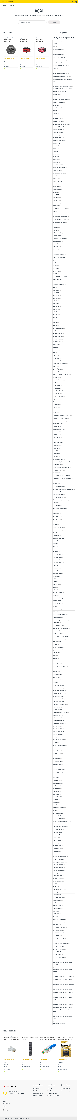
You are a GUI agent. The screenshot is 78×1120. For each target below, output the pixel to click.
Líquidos (55, 824)
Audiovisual (55, 682)
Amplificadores (56, 663)
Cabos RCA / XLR (56, 143)
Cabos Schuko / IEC (57, 189)
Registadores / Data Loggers (60, 508)
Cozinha (55, 524)
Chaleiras (55, 532)
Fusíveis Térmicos (57, 241)
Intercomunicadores (58, 816)
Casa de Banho (56, 519)
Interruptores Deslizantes (59, 257)
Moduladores (56, 914)
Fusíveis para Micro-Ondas (59, 238)
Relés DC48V (56, 314)
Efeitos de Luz (56, 788)
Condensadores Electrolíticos (60, 219)
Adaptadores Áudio (57, 688)
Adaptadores (56, 413)
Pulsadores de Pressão (58, 284)
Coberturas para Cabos (58, 897)
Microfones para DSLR (58, 701)
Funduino (55, 227)
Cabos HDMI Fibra (57, 118)
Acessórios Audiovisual (58, 685)
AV (53, 410)
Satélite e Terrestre (57, 903)
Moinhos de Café (57, 568)
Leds (54, 260)
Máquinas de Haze (57, 832)
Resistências (56, 331)
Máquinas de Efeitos (58, 818)
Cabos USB (55, 192)
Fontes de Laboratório (58, 494)
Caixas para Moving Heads (59, 737)
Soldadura (55, 612)
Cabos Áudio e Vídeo (57, 102)
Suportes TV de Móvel (58, 946)
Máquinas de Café (57, 557)
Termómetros (56, 513)
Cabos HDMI (55, 116)
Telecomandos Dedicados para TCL (61, 1007)
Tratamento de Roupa (58, 598)
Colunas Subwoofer (57, 767)
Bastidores (55, 52)
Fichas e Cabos (56, 407)
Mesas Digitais (56, 851)
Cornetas (55, 775)
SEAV (54, 46)
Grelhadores (56, 549)
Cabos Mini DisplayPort (58, 132)
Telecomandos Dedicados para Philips (62, 990)
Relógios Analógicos (57, 590)
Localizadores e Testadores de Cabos (62, 478)
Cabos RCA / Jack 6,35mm (59, 140)
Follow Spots (56, 802)
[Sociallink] (3, 1110)
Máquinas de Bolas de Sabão (60, 826)
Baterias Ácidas (57, 369)
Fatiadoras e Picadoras (58, 538)
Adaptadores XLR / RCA (58, 429)
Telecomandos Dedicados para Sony (62, 1004)
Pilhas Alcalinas (56, 385)
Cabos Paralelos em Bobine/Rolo (61, 97)
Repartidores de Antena (59, 919)
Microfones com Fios (58, 864)
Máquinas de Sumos (58, 560)
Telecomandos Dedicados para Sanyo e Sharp (62, 998)
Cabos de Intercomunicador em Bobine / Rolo (62, 80)
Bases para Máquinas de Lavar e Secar (62, 462)
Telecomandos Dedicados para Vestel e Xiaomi (62, 1017)
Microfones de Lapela (58, 699)
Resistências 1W (57, 339)
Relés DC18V (56, 309)
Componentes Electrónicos (59, 208)
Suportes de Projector (58, 933)
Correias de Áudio (57, 786)
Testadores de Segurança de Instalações (63, 489)
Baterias (55, 366)
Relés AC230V (56, 295)
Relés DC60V (56, 320)
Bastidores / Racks (57, 49)
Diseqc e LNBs (56, 911)
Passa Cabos (56, 886)
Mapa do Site (50, 1091)
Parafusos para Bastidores (59, 60)
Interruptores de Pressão (59, 255)
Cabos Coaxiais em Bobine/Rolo (60, 73)
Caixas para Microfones (58, 731)
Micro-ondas (56, 565)
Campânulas (56, 778)
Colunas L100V (56, 758)
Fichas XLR (55, 456)
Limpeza (55, 581)
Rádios (54, 587)
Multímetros (56, 481)
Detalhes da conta (38, 1093)
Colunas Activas (56, 750)
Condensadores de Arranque (60, 216)
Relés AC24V (56, 298)
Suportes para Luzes (58, 813)
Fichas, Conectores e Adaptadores (61, 415)
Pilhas (54, 382)
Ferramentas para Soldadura (60, 620)
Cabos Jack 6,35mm (57, 129)
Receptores (55, 916)
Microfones (55, 854)
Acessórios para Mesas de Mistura (61, 843)
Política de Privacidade (53, 1095)
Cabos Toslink (56, 156)
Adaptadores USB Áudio (58, 693)
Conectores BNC (56, 432)
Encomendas (36, 1088)
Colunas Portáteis (57, 764)
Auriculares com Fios (58, 715)
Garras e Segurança (58, 881)
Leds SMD (55, 274)
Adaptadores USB (57, 426)
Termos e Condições (52, 1093)
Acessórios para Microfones (59, 856)
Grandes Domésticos (58, 459)
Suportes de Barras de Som (59, 927)
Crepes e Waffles (57, 535)
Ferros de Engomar (57, 600)
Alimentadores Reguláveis (59, 363)
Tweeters (55, 658)
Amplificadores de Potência (59, 666)
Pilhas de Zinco (56, 393)
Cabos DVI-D (55, 113)
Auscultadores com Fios (58, 720)
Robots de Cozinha (57, 573)
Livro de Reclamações (66, 1091)
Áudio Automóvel (57, 674)
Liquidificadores (57, 554)
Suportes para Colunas (58, 772)
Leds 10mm (55, 263)
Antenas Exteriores (57, 905)
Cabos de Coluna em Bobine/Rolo (61, 76)
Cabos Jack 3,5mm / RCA (58, 127)
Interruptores (56, 249)
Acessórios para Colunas (59, 745)
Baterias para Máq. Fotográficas (61, 374)
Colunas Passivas (57, 761)
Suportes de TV (56, 935)
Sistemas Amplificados (58, 769)
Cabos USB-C (56, 200)
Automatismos (56, 41)
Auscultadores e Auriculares (60, 712)
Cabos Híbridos (56, 94)
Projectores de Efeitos (58, 807)
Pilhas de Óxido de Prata (59, 391)
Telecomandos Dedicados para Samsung (63, 992)
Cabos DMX (55, 110)
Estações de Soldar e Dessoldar (60, 628)
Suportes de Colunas (58, 930)
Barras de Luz (56, 791)
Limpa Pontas (56, 622)
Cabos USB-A (56, 195)
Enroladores (56, 205)
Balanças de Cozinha (58, 527)
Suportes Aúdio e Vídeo (58, 922)
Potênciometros (57, 279)
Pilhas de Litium (56, 388)
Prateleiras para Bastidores (60, 63)
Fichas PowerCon (57, 445)
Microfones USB (56, 707)
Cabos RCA (55, 135)
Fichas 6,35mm (56, 437)
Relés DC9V (55, 325)
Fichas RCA (55, 448)
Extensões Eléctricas (58, 54)
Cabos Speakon (56, 154)
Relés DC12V (56, 306)
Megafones (55, 837)
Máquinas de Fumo (57, 829)
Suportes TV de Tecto (58, 952)
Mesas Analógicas (57, 848)
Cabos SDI (55, 148)
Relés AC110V (56, 290)
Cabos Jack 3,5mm (57, 121)
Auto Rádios (56, 677)
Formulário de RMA (65, 1088)
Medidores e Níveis (57, 505)
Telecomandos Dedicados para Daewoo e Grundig (63, 970)
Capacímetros (56, 473)
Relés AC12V (56, 293)
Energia (54, 355)
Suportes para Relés (58, 328)
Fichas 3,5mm (56, 434)
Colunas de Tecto (57, 753)
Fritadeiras (55, 543)
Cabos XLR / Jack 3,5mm (58, 165)
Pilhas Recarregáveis (58, 396)
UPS (54, 401)
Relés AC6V (55, 303)
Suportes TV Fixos (57, 954)
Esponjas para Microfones (59, 862)
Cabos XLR (55, 162)
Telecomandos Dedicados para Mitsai (62, 982)
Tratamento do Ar (57, 603)
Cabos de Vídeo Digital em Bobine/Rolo (62, 89)
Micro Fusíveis (56, 244)
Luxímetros (55, 502)
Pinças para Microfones (58, 870)
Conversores (56, 377)
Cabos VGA (55, 159)
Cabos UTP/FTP (56, 203)
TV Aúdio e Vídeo (57, 894)
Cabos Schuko (56, 186)
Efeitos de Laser (57, 799)
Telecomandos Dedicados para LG (61, 979)
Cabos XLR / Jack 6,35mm (59, 167)
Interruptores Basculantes (59, 252)
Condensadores (56, 214)
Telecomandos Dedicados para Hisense (62, 976)
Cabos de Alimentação (58, 173)
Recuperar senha (37, 1095)
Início (4, 5)
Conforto (55, 522)
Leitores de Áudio (57, 845)
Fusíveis (55, 230)
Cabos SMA (55, 151)
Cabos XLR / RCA (56, 170)
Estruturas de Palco (57, 878)
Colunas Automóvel (57, 680)
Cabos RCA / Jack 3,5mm (58, 137)
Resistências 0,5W (57, 336)
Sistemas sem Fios (57, 709)
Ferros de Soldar (57, 633)
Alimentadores (56, 358)
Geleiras (55, 546)
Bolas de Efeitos (57, 794)
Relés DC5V (55, 317)
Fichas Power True (57, 442)
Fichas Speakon (56, 453)
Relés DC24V (56, 312)
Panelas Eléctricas (57, 571)
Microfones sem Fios (58, 867)
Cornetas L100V (56, 780)
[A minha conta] (73, 1)
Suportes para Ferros (58, 625)
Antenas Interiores (57, 908)
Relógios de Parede (57, 592)
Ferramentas (56, 404)
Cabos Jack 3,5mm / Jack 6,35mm (61, 124)
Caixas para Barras (57, 729)
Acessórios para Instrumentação (61, 467)
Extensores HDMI (57, 900)
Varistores (55, 347)
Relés (54, 287)
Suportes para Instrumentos (60, 892)
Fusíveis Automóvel (57, 233)
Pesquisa (54, 22)
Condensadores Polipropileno (60, 225)
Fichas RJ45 (55, 451)
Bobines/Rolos (56, 71)
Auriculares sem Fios (58, 718)
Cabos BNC (55, 105)
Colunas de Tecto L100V (58, 756)
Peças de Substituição (58, 639)
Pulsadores (55, 282)
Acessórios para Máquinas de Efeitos (62, 821)
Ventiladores (56, 350)
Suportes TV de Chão (58, 941)
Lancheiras (55, 551)
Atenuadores (56, 671)
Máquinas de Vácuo (57, 562)
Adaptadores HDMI (57, 423)
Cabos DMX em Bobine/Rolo (59, 91)
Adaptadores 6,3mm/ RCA (59, 421)
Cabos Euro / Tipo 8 (57, 181)
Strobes (54, 810)
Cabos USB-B (56, 197)
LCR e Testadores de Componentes (61, 475)
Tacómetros (56, 511)
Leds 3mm (55, 265)
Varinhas (55, 579)
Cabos (54, 68)
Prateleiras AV (56, 924)
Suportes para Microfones (59, 873)
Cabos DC (55, 176)
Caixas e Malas (56, 726)
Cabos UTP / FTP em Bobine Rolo (60, 99)
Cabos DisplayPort (57, 108)
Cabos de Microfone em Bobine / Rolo (62, 86)
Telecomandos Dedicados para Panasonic (63, 984)
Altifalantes (56, 652)
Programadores (56, 399)
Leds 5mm (55, 268)
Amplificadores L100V (58, 669)
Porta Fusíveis (56, 246)
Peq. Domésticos (57, 516)
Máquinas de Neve (57, 835)
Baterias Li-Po (56, 372)
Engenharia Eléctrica (58, 470)
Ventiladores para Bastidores (60, 65)
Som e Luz (55, 644)
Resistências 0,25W (57, 333)
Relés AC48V (56, 301)
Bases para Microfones (58, 859)
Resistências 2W (57, 341)
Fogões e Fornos (56, 541)
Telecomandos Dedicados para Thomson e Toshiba (63, 1010)
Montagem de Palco (57, 875)
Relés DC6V (55, 322)
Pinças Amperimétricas (58, 486)
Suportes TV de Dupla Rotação (60, 943)
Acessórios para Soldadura (59, 614)
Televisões (55, 595)
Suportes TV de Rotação (59, 949)
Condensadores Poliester (59, 222)
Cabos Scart (56, 146)
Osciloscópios (56, 483)
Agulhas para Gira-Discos (59, 650)
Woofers (55, 661)
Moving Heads (56, 805)
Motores (55, 884)
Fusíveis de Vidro (57, 235)
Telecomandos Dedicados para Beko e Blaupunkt (62, 963)
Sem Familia (56, 609)
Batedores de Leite (57, 530)
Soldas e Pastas (57, 641)
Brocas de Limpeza (57, 617)
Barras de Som (56, 748)
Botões (54, 211)
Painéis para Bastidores (59, 57)
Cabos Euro (55, 178)
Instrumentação (57, 464)
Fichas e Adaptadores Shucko (60, 440)
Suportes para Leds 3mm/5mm (60, 276)
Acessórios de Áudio (57, 647)
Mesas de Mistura (57, 840)
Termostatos (56, 344)
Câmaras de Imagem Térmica (60, 500)
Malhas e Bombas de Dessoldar (60, 636)
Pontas (54, 606)
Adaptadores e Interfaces (9, 37)
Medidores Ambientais (58, 497)
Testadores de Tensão (58, 492)
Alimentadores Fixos (58, 361)
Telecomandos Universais (59, 1023)
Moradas (35, 1091)
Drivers (54, 655)
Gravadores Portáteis (58, 696)
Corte (54, 352)
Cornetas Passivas (57, 783)
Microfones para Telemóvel (59, 704)
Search (69, 1)
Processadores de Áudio (59, 889)
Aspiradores (56, 584)
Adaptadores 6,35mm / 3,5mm (60, 418)
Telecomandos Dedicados (59, 960)
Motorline (55, 43)
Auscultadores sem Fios (58, 723)
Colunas (55, 742)
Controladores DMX (57, 797)
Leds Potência (56, 271)
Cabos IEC (55, 184)
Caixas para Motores (58, 734)
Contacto (49, 1088)
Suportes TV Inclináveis (58, 957)
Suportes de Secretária (58, 938)
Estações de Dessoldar (58, 631)
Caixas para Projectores (59, 739)
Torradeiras (56, 576)
